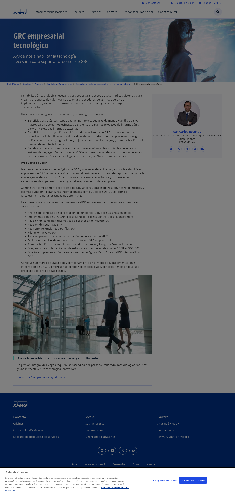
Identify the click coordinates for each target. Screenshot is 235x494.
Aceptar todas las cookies (193, 480)
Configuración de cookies (165, 480)
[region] (117, 480)
